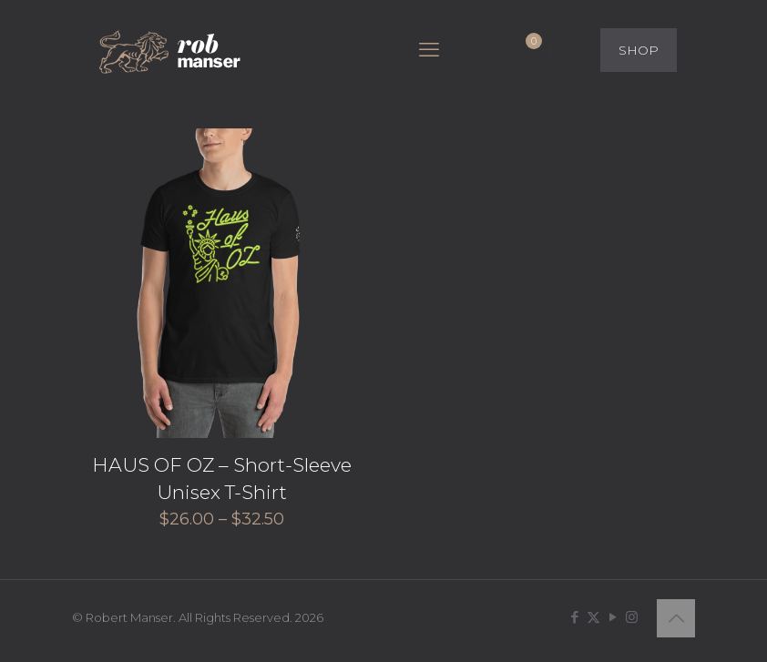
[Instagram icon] (632, 617)
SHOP (639, 50)
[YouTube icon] (612, 617)
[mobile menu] (429, 50)
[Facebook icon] (574, 617)
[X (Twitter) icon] (593, 617)
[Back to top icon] (676, 618)
